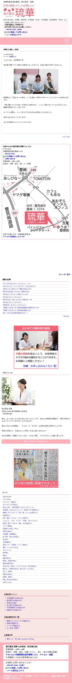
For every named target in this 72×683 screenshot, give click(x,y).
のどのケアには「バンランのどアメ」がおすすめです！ (19, 286)
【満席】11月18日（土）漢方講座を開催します (17, 310)
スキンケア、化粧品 (9, 502)
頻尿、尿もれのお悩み (9, 579)
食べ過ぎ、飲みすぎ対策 (10, 537)
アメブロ (5, 499)
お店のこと (12, 56)
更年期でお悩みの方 (14, 600)
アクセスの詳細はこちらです (14, 237)
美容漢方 (5, 515)
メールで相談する (13, 626)
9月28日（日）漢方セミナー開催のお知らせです (17, 289)
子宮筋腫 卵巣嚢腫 (9, 534)
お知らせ (5, 496)
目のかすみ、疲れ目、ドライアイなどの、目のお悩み (19, 566)
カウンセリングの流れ (9, 504)
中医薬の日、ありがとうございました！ (15, 305)
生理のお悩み (7, 531)
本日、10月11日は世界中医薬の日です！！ (15, 313)
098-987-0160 (10, 154)
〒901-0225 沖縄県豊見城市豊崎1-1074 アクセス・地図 (29, 655)
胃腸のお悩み (7, 574)
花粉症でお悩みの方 (14, 610)
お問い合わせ (10, 159)
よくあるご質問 (12, 628)
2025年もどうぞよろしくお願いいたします (15, 294)
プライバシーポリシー (41, 676)
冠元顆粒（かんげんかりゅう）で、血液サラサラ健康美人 (20, 510)
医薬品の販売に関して (59, 676)
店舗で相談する (12, 623)
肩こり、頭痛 (7, 571)
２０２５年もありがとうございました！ (15, 283)
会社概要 (6, 678)
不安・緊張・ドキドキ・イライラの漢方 (15, 518)
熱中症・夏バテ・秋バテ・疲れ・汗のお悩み (16, 523)
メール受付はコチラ (13, 35)
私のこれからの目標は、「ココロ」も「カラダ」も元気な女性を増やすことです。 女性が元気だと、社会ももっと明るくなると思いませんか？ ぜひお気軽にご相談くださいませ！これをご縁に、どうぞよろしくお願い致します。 (36, 422)
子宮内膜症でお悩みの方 (16, 607)
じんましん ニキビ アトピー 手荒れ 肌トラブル (19, 520)
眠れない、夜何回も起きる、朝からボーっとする (17, 569)
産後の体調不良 (7, 563)
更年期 (5, 552)
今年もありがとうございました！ (13, 297)
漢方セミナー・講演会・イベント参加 (14, 545)
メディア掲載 (7, 526)
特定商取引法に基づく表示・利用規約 (17, 676)
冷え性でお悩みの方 (14, 605)
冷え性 (5, 539)
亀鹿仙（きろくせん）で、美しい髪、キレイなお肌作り (19, 512)
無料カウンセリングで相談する (18, 621)
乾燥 (4, 555)
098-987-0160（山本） (14, 29)
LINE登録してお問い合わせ (17, 32)
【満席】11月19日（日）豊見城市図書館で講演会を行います (21, 307)
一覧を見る (66, 316)
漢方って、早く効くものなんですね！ (21, 639)
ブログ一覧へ (66, 137)
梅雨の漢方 (6, 558)
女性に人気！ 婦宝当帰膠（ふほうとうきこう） (17, 507)
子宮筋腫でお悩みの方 (15, 598)
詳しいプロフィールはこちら (36, 441)
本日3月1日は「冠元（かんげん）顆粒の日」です (17, 299)
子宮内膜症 (6, 542)
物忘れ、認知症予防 (9, 561)
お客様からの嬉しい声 (9, 528)
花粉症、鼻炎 (7, 577)
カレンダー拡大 (64, 274)
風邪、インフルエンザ (9, 547)
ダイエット (6, 550)
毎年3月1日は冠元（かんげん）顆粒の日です (16, 291)
